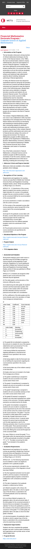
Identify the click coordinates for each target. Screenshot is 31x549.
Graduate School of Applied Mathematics (13, 41)
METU (3, 2)
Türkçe (15, 10)
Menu (15, 27)
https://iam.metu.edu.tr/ (9, 538)
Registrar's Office (21, 2)
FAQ (28, 2)
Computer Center (11, 2)
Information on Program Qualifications (23, 20)
